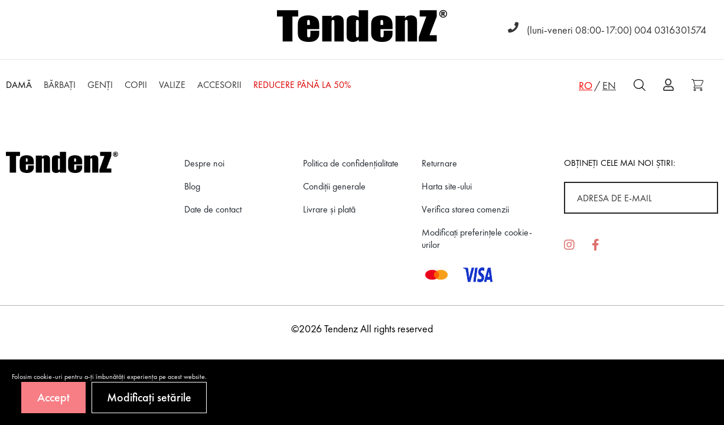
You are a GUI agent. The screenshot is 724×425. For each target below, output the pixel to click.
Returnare (439, 163)
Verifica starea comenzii (465, 209)
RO (585, 85)
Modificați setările (149, 397)
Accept (53, 397)
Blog (192, 186)
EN (609, 85)
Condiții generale (334, 186)
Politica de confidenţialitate (351, 163)
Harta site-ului (447, 186)
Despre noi (204, 163)
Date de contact (213, 209)
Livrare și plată (329, 209)
